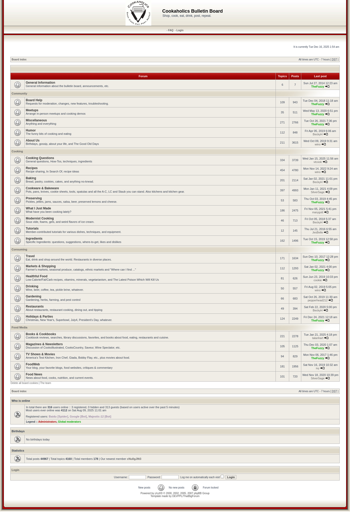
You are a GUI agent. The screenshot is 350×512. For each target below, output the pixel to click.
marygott (317, 212)
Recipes (32, 168)
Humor (31, 130)
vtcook (318, 161)
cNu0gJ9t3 (134, 458)
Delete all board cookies (24, 383)
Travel (30, 256)
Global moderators (69, 421)
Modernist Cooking (40, 218)
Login (180, 30)
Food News (34, 374)
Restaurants (35, 306)
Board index (19, 59)
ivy (317, 368)
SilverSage (317, 192)
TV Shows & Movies (40, 354)
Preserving (34, 198)
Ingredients (34, 238)
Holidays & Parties (39, 316)
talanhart (317, 338)
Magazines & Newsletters (44, 344)
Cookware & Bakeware (42, 188)
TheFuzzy (317, 86)
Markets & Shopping (41, 266)
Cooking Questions (40, 158)
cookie (318, 280)
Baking (31, 178)
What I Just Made (38, 208)
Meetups (32, 110)
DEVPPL (177, 496)
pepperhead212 (318, 300)
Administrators (47, 421)
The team (45, 383)
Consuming (19, 249)
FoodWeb (33, 364)
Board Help (34, 100)
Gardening (33, 296)
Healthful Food (36, 276)
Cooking (17, 151)
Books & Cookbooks (41, 334)
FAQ (170, 30)
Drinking (32, 286)
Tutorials (32, 228)
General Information (40, 82)
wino (318, 144)
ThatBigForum (191, 496)
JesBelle (317, 232)
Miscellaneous (36, 120)
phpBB (159, 493)
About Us (32, 140)
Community (19, 93)
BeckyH (318, 134)
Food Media (19, 327)
